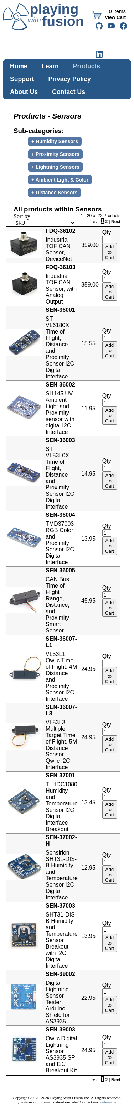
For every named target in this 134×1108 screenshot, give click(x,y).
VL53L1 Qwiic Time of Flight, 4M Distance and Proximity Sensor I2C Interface (62, 669)
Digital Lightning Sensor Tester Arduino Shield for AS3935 (62, 997)
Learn (50, 66)
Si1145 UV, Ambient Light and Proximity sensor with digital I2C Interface (62, 408)
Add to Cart (109, 252)
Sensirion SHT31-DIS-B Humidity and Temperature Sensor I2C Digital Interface (62, 867)
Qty (106, 232)
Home (18, 66)
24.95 (88, 669)
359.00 (90, 245)
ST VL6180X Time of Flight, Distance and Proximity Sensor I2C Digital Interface (62, 343)
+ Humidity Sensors (54, 141)
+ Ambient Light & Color (59, 180)
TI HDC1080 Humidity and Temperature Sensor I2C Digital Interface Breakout (62, 802)
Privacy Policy (69, 79)
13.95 (88, 539)
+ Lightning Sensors (55, 167)
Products (86, 66)
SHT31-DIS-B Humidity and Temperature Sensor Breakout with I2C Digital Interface (62, 936)
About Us (24, 91)
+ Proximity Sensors (55, 154)
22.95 (88, 998)
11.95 (88, 408)
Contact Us (68, 91)
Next (115, 221)
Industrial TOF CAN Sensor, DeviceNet (62, 245)
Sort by (22, 216)
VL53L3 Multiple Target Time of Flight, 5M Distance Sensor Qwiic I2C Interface (62, 737)
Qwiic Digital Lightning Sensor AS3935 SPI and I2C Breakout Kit (62, 1049)
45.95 (88, 601)
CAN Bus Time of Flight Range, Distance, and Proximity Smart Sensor (62, 600)
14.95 (88, 474)
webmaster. (108, 1102)
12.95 (88, 868)
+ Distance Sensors (54, 192)
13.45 (88, 802)
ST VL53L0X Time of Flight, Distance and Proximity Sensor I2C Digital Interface (62, 473)
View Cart (114, 17)
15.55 (88, 343)
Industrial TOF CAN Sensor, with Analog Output (62, 284)
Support (22, 79)
